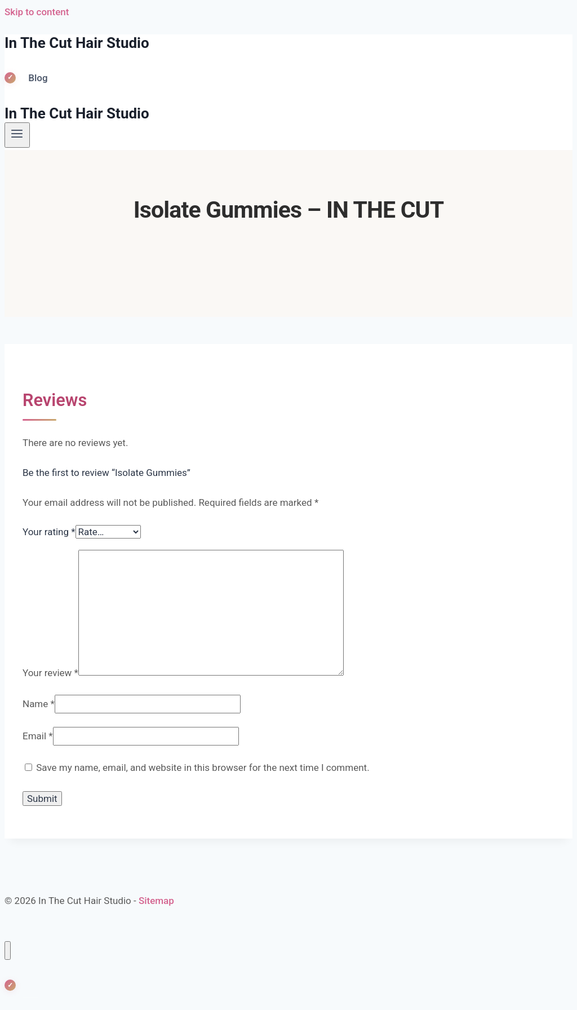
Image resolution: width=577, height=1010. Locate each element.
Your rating (49, 531)
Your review (50, 672)
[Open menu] (17, 134)
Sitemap (156, 900)
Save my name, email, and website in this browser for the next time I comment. (202, 767)
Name (39, 703)
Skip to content (37, 11)
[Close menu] (8, 950)
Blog (37, 77)
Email (38, 736)
